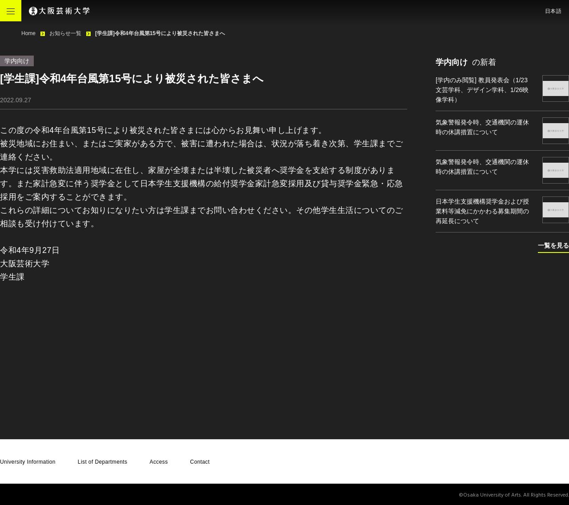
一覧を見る (553, 245)
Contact (200, 462)
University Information (28, 462)
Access (159, 462)
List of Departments (103, 462)
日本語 (553, 11)
